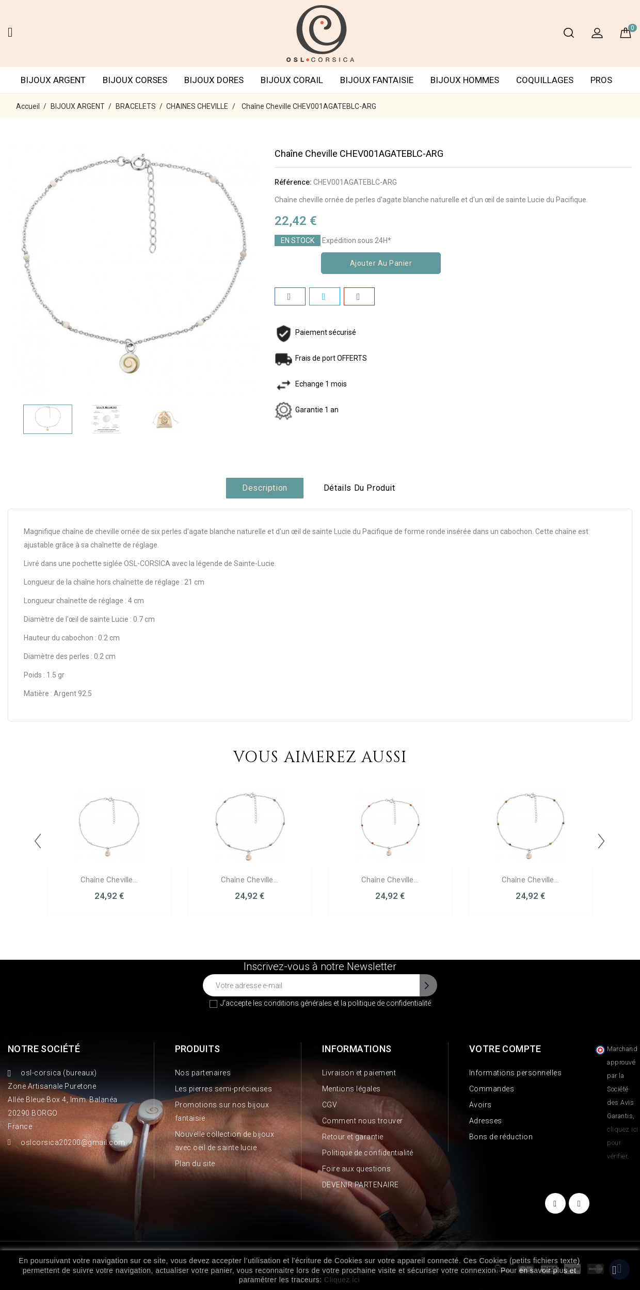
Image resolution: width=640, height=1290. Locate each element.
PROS (601, 80)
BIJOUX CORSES (135, 80)
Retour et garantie (352, 1137)
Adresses (485, 1121)
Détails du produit (359, 488)
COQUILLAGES (544, 80)
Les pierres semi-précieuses (224, 1089)
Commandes (492, 1089)
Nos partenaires (203, 1073)
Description (264, 488)
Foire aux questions (356, 1169)
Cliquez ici (342, 1280)
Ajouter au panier (381, 263)
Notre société (44, 1048)
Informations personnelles (515, 1073)
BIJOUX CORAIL (292, 80)
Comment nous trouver (362, 1121)
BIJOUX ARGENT (53, 80)
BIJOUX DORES (214, 80)
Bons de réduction (501, 1137)
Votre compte (505, 1048)
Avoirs (480, 1105)
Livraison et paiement (359, 1073)
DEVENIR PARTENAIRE (360, 1185)
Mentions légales (351, 1089)
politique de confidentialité (389, 1003)
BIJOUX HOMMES (464, 80)
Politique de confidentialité (367, 1153)
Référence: (293, 182)
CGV (330, 1105)
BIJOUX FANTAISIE (376, 80)
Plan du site (195, 1163)
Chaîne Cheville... (109, 879)
